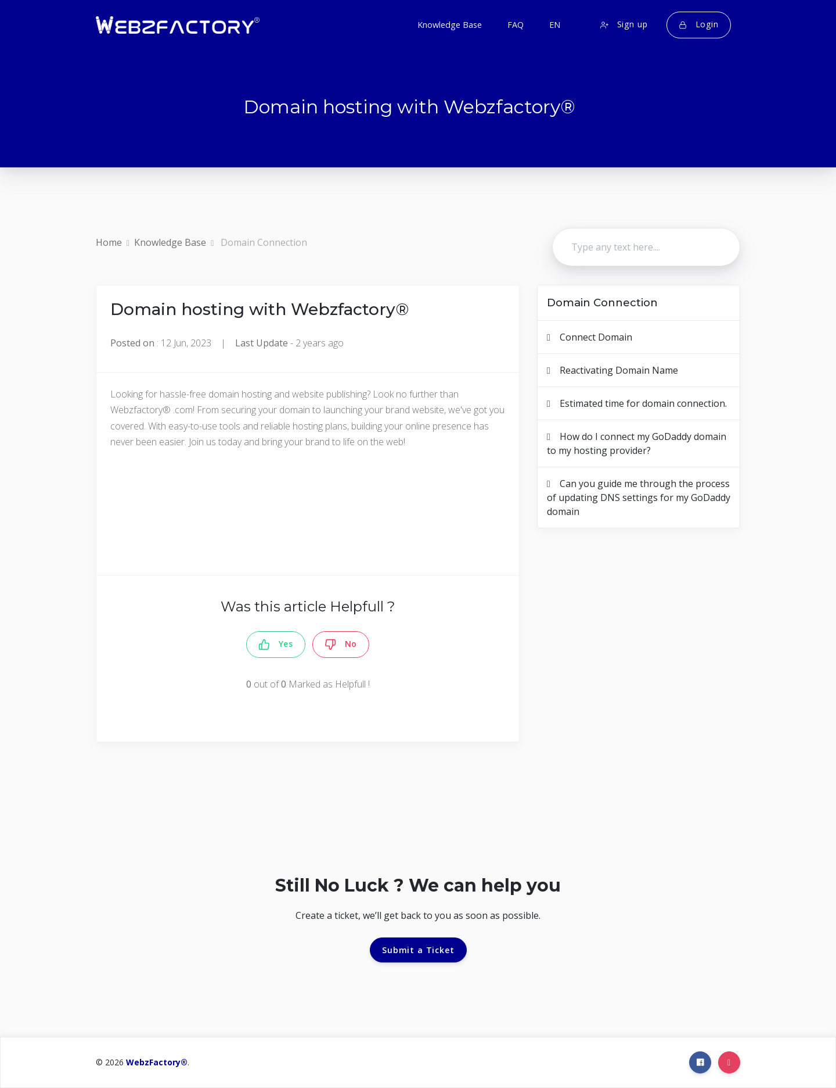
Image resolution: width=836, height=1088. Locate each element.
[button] (554, 25)
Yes (275, 645)
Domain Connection (264, 242)
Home (109, 242)
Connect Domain (589, 337)
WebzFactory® (157, 1062)
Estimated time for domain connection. (637, 403)
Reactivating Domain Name (612, 370)
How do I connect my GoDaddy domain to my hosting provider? (636, 443)
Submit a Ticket (418, 949)
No (341, 645)
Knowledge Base (170, 242)
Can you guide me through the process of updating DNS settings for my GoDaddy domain (638, 497)
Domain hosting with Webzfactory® (259, 309)
